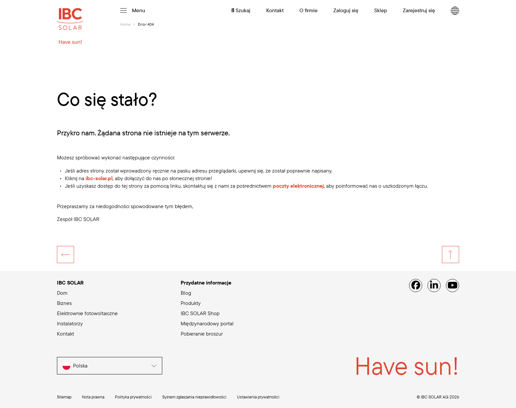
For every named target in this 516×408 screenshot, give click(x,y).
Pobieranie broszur (202, 333)
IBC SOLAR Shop (200, 313)
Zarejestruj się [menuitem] (419, 10)
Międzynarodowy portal (207, 323)
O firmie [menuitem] (308, 10)
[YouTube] (452, 285)
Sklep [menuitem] (380, 10)
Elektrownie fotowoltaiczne (87, 313)
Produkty (191, 303)
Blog (186, 292)
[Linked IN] (434, 285)
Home (125, 24)
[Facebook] (415, 285)
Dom (62, 292)
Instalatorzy (70, 323)
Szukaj (240, 10)
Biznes (64, 303)
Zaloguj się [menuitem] (345, 10)
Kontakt (65, 333)
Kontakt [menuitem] (275, 10)
